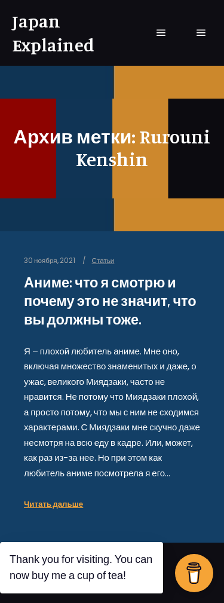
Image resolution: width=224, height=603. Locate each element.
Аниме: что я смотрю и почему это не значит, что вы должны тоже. (110, 300)
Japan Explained (53, 33)
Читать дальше (53, 504)
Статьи (103, 260)
